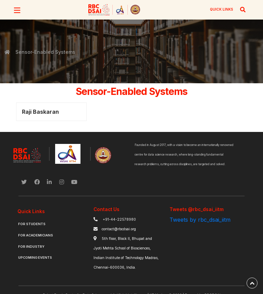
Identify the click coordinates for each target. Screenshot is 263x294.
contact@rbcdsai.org (119, 229)
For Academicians (35, 235)
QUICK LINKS (221, 9)
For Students (32, 224)
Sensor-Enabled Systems (44, 52)
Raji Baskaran (40, 111)
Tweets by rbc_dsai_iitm (200, 219)
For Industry (31, 246)
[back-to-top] (252, 283)
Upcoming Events (35, 257)
